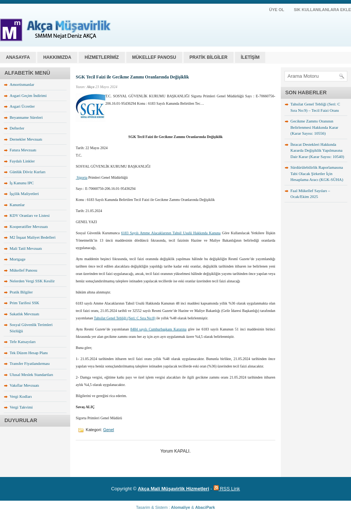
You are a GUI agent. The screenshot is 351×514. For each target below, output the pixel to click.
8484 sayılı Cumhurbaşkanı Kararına (158, 329)
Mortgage (17, 259)
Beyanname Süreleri (26, 117)
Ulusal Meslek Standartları (31, 374)
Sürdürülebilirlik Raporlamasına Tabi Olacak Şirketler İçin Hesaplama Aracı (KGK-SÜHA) (316, 173)
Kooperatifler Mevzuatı (29, 226)
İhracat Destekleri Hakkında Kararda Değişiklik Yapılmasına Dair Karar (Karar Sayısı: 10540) (317, 150)
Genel (108, 429)
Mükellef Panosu (23, 270)
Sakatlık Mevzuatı (24, 314)
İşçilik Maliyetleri (24, 193)
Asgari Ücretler (22, 106)
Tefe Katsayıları (22, 341)
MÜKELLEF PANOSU (154, 57)
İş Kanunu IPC (22, 183)
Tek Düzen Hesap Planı (29, 352)
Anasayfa (18, 57)
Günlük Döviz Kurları (27, 171)
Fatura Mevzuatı (23, 150)
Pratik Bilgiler (21, 292)
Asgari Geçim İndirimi (28, 95)
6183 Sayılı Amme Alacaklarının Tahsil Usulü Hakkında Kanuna (171, 233)
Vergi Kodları (21, 396)
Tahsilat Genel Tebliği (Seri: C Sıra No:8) (125, 318)
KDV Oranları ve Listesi (30, 215)
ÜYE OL (276, 9)
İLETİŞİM (250, 57)
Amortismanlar (22, 84)
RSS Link (227, 488)
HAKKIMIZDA (57, 57)
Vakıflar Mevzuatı (24, 385)
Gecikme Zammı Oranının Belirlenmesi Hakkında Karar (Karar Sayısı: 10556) (314, 127)
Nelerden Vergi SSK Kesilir (32, 281)
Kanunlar (17, 204)
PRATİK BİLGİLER (209, 57)
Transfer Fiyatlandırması (30, 363)
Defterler (17, 128)
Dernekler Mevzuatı (26, 139)
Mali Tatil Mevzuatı (26, 248)
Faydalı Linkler (22, 161)
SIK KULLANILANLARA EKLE (322, 9)
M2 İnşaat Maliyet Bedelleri (32, 237)
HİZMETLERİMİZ (102, 57)
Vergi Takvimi (21, 407)
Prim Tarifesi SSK (24, 302)
